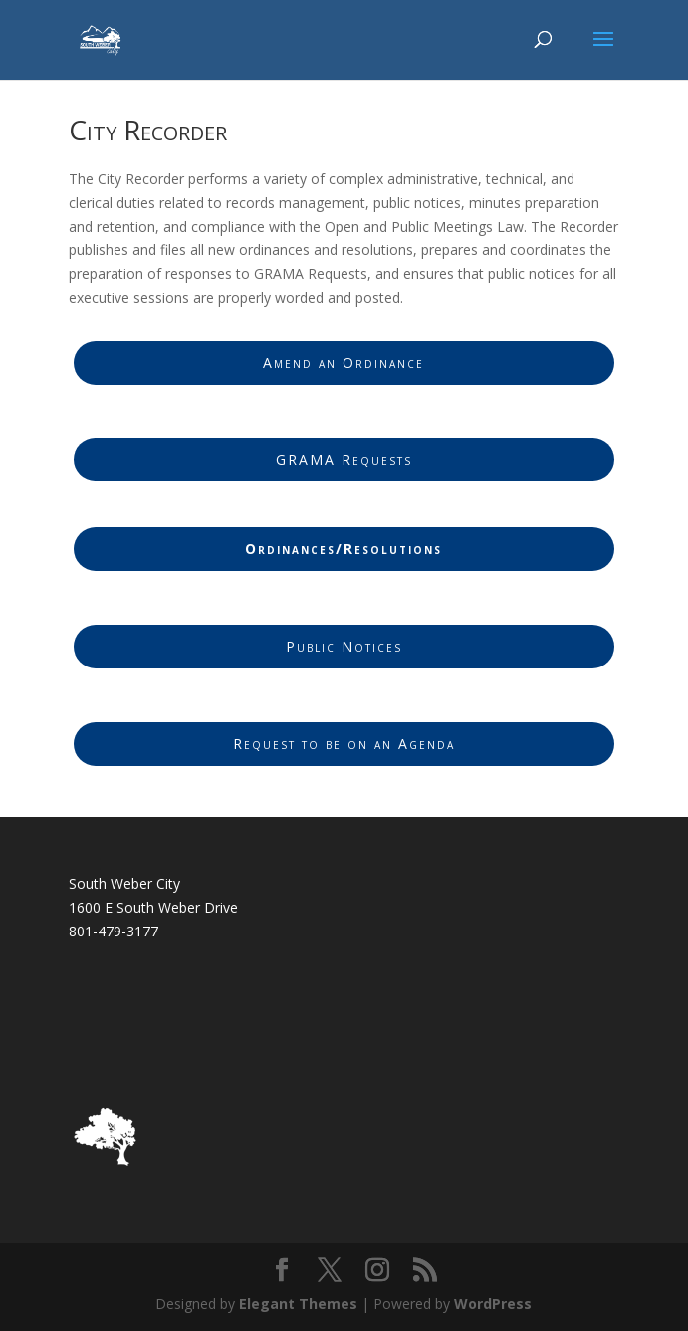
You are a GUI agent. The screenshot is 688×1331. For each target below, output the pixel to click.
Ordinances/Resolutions (343, 548)
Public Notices (344, 646)
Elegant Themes (298, 1303)
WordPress (493, 1303)
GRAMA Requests (344, 459)
